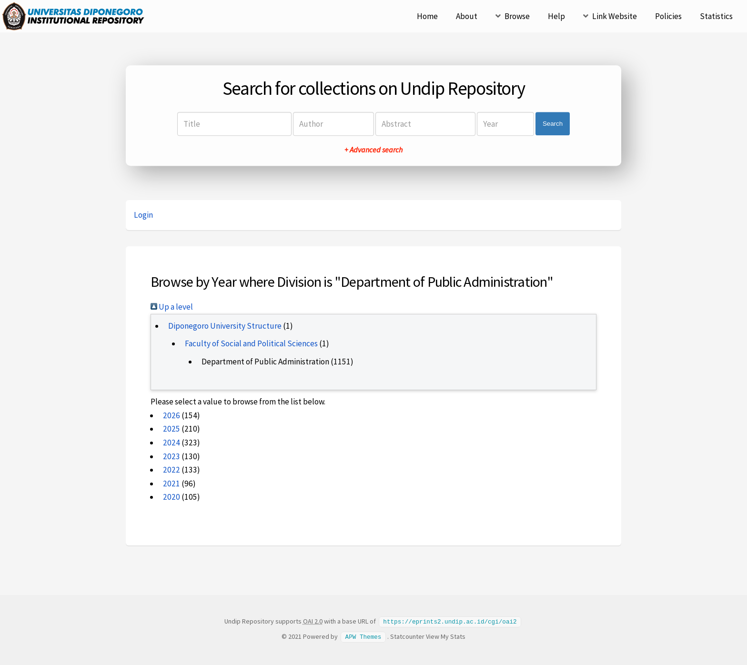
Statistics (716, 16)
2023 (171, 456)
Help (556, 16)
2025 (171, 428)
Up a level (172, 307)
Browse (517, 16)
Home (427, 16)
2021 (171, 483)
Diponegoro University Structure (225, 326)
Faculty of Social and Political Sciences (251, 343)
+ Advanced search (373, 149)
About (466, 16)
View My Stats (445, 636)
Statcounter (407, 636)
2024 (171, 442)
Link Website (614, 16)
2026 (171, 415)
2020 (171, 497)
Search (553, 123)
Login (143, 215)
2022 (171, 469)
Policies (668, 16)
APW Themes (363, 636)
